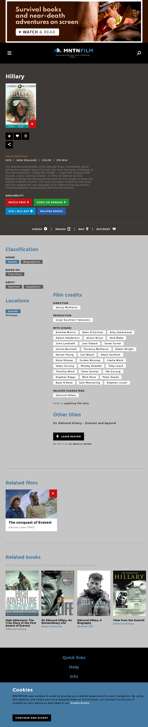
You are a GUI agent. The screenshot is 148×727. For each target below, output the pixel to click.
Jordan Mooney (89, 360)
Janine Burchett (66, 349)
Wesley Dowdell (91, 366)
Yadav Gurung (65, 366)
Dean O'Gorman (92, 332)
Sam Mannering (89, 383)
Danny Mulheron (17, 156)
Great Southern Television (73, 320)
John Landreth (65, 344)
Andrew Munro (66, 332)
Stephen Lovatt (117, 383)
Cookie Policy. (80, 703)
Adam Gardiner (111, 355)
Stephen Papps (66, 377)
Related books (51, 211)
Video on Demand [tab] (51, 202)
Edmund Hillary (66, 395)
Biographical (31, 262)
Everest (13, 311)
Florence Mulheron (96, 349)
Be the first (60, 444)
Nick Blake (117, 338)
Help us (58, 403)
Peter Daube (111, 377)
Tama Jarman (90, 372)
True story (15, 274)
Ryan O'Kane (64, 383)
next (139, 603)
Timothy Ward (65, 372)
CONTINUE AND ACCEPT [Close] (31, 717)
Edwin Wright (124, 349)
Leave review (68, 436)
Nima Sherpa (64, 360)
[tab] (32, 124)
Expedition (33, 287)
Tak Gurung (113, 372)
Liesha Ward (115, 360)
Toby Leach (115, 366)
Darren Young (65, 355)
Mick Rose (89, 377)
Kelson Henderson (68, 338)
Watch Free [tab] (18, 202)
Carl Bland (87, 355)
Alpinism (14, 287)
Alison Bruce (94, 338)
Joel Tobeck (90, 344)
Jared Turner (112, 344)
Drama (12, 262)
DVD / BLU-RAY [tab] (20, 211)
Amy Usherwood (121, 332)
